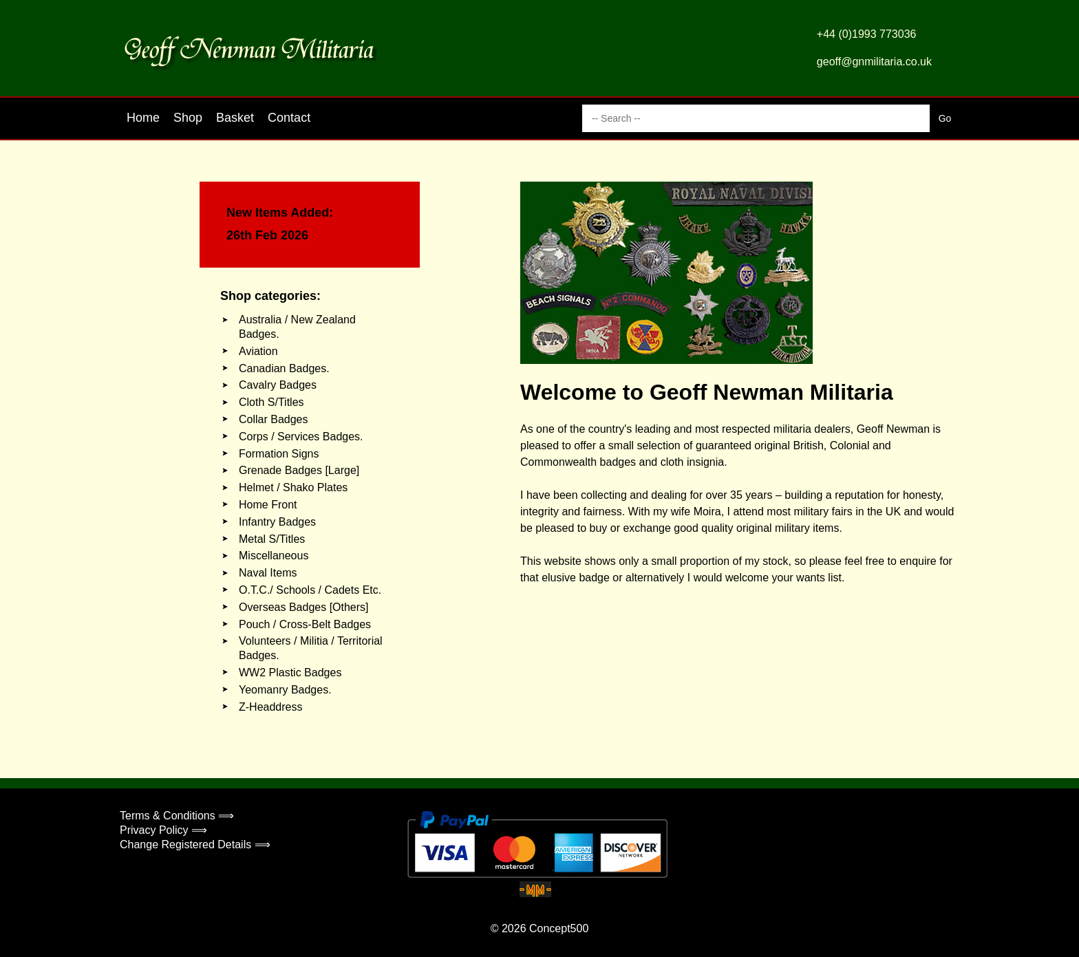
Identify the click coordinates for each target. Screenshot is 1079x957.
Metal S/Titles (272, 539)
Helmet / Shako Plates (293, 487)
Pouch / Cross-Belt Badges (305, 624)
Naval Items (268, 573)
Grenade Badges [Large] (299, 470)
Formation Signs (279, 454)
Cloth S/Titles (271, 402)
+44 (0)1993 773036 (867, 34)
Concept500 (558, 928)
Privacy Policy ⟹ (163, 830)
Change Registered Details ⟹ (195, 844)
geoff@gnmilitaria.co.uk (874, 61)
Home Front (268, 504)
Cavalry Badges (278, 385)
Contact (289, 118)
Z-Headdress (270, 707)
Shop (187, 118)
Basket (235, 118)
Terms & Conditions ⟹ (177, 815)
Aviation (258, 351)
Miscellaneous (273, 555)
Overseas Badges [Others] (304, 607)
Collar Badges (273, 419)
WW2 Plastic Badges (290, 672)
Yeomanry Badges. (285, 690)
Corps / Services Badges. (301, 436)
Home (143, 118)
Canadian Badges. (284, 368)
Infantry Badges (277, 522)
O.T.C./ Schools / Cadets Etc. (310, 590)
